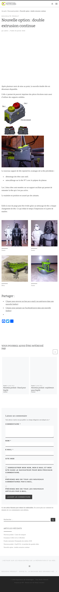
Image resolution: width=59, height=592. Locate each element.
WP (23, 582)
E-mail (9, 449)
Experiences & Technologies (25, 579)
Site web (10, 458)
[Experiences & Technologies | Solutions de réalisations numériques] (9, 3)
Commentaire (13, 424)
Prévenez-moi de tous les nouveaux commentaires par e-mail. (24, 480)
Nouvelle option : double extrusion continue (17, 547)
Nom (8, 441)
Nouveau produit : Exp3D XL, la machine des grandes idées (21, 544)
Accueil (4, 11)
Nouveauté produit (13, 11)
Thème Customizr (40, 582)
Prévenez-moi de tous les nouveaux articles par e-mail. (24, 490)
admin (6, 31)
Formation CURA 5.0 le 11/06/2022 (14, 538)
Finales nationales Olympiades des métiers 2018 (18, 541)
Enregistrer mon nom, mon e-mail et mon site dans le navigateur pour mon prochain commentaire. (28, 470)
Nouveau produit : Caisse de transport (15, 534)
